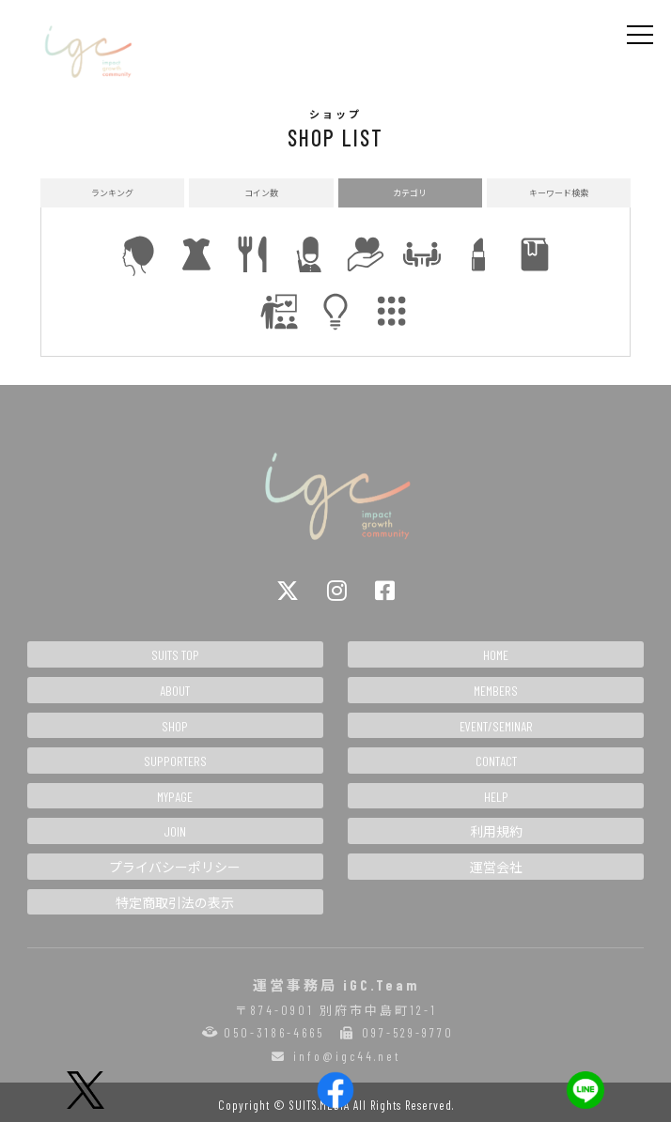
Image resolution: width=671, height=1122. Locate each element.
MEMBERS (496, 691)
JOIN (175, 831)
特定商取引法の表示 (175, 903)
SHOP (175, 726)
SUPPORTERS (175, 761)
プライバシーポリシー (175, 867)
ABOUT (175, 691)
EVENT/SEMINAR (496, 726)
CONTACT (496, 761)
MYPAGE (175, 797)
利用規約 (496, 831)
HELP (496, 797)
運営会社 (496, 867)
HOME (495, 655)
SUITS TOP (175, 655)
